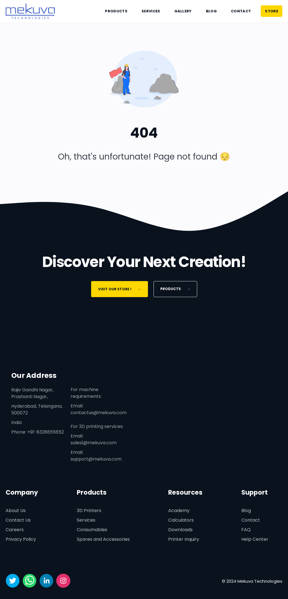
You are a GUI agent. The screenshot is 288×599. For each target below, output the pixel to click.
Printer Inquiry (183, 539)
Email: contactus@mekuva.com (99, 409)
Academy (179, 510)
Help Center (254, 539)
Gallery (183, 11)
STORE (271, 11)
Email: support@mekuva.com (96, 455)
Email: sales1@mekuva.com (93, 439)
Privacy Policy (21, 539)
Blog (211, 11)
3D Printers (89, 510)
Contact (241, 11)
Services (150, 11)
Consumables (92, 529)
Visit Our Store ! (119, 289)
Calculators (181, 520)
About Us (16, 510)
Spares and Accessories (103, 539)
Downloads (180, 529)
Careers (15, 529)
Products (116, 11)
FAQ (246, 529)
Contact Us (18, 520)
